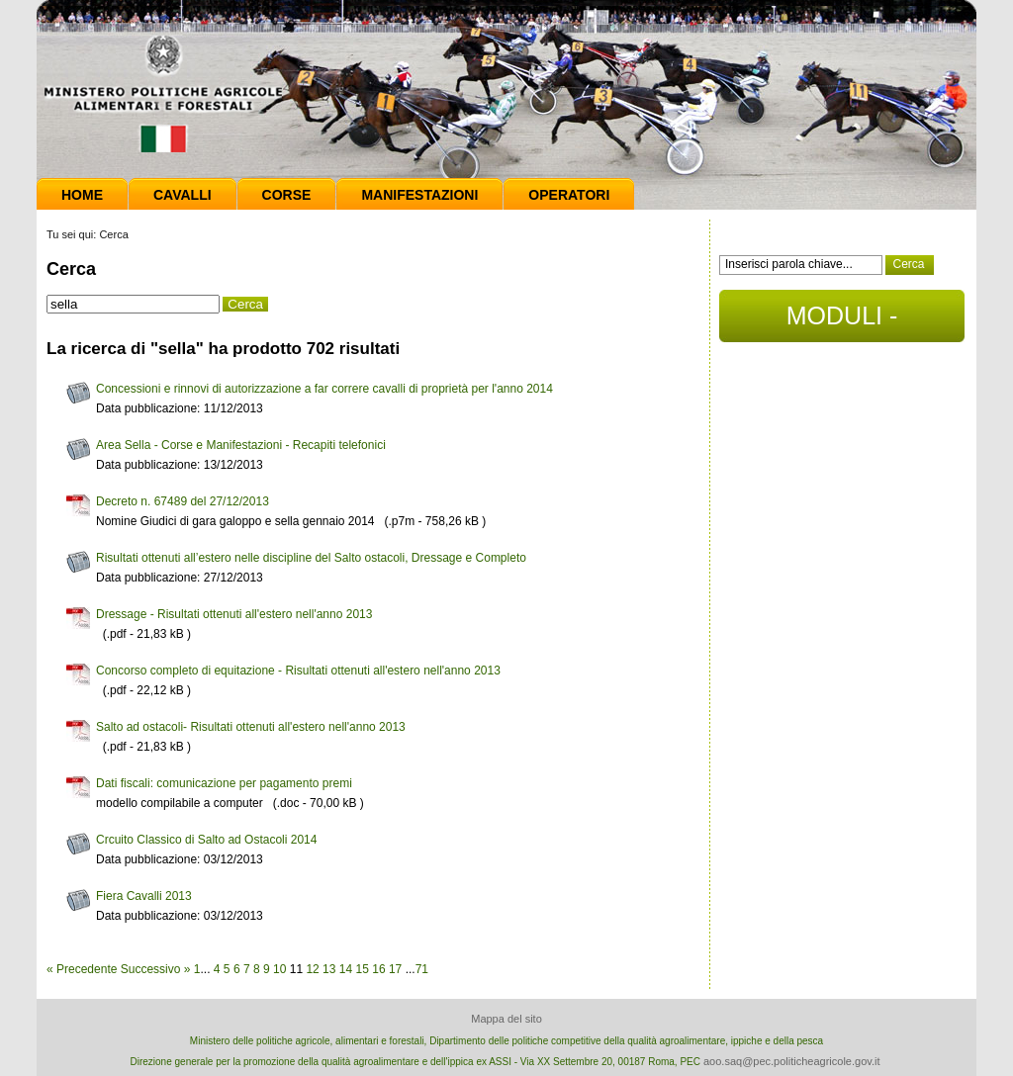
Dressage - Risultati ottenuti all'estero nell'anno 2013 (234, 614)
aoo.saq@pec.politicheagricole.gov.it (791, 1061)
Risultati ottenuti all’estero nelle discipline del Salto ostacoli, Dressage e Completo (311, 558)
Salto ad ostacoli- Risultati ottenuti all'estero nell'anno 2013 (251, 727)
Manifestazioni (419, 195)
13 (328, 969)
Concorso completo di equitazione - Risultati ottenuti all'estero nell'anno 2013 (298, 670)
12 (312, 969)
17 (395, 969)
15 (362, 969)
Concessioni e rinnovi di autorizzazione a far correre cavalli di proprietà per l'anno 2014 (324, 389)
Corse (287, 195)
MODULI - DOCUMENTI (841, 322)
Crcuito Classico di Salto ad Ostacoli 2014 (206, 840)
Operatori (568, 195)
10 (279, 969)
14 (345, 969)
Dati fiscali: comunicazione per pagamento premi (224, 783)
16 (378, 969)
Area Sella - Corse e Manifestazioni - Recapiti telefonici (241, 445)
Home (82, 195)
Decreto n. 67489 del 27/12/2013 (182, 501)
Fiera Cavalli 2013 (144, 896)
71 (421, 969)
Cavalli (182, 195)
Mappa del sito (506, 1019)
